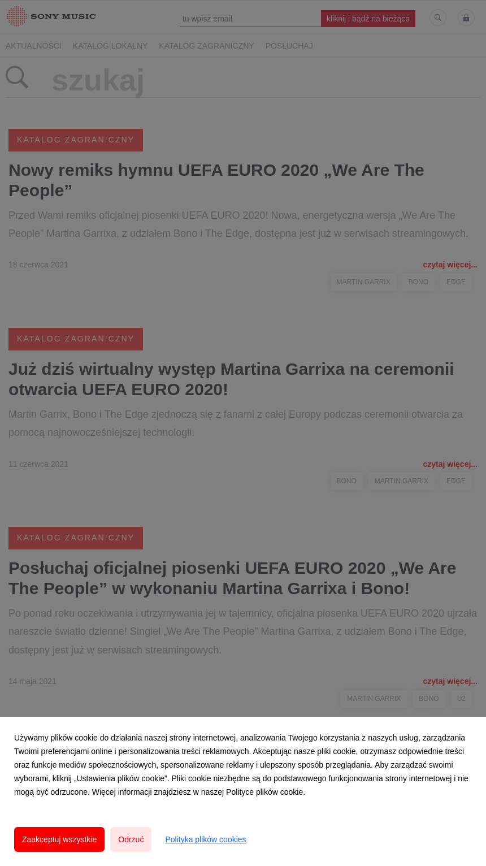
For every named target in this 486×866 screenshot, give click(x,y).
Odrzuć (131, 839)
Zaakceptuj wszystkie (59, 839)
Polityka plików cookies (205, 839)
